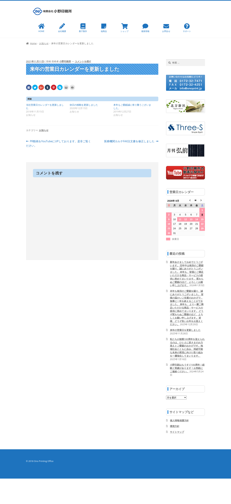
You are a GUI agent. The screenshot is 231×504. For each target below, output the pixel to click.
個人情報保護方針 (179, 420)
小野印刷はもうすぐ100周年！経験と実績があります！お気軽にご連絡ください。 (187, 368)
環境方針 (174, 426)
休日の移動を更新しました (84, 104)
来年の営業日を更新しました (185, 330)
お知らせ (44, 43)
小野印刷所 (65, 61)
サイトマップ (177, 431)
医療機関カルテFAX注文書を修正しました (129, 141)
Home (33, 43)
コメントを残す (83, 61)
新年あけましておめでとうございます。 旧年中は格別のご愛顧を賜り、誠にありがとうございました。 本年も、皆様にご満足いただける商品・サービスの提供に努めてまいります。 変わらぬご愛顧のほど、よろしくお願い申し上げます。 (187, 273)
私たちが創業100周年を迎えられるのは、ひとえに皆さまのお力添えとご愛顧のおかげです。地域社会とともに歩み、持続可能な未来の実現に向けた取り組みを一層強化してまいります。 (187, 347)
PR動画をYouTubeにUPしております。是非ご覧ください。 (58, 143)
